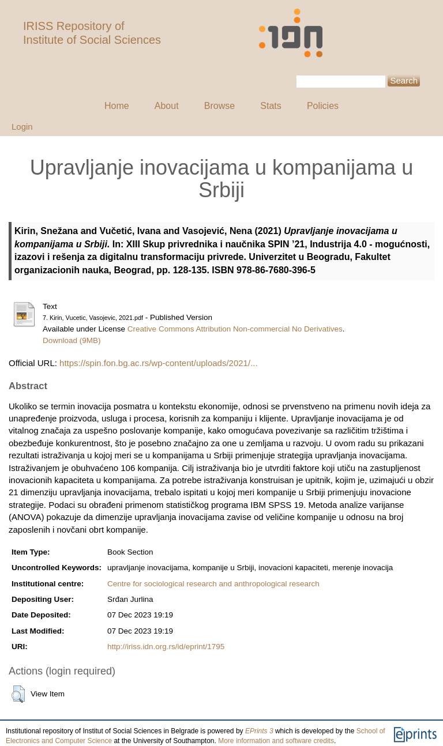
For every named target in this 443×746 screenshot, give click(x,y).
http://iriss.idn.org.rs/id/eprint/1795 (165, 646)
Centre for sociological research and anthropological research (213, 583)
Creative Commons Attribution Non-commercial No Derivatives (235, 329)
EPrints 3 (259, 731)
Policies (323, 106)
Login (22, 126)
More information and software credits (276, 741)
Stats (270, 106)
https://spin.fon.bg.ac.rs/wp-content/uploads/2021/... (158, 363)
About (167, 106)
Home (116, 106)
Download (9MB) (72, 340)
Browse (219, 106)
